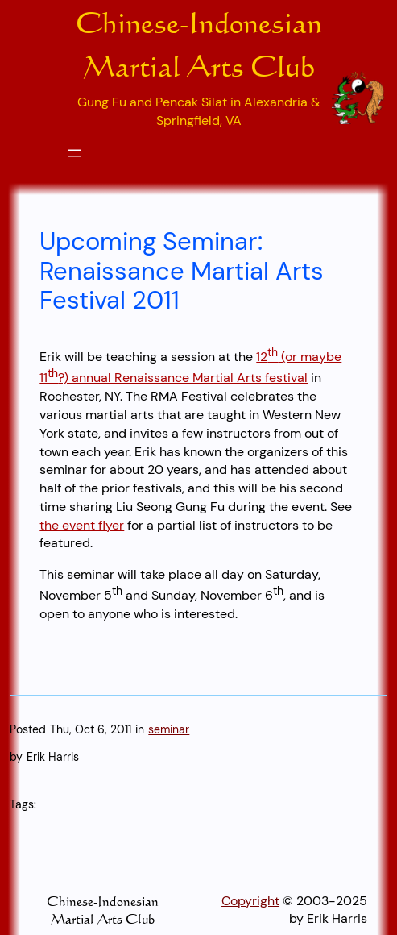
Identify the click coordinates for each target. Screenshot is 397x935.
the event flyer (81, 525)
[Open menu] (75, 153)
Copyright (250, 900)
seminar (168, 729)
